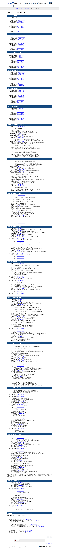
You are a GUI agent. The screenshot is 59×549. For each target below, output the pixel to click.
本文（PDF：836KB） (21, 299)
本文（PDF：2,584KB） (20, 470)
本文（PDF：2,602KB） (20, 413)
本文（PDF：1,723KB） (20, 454)
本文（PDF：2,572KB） (20, 364)
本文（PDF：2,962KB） (20, 438)
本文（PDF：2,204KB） (20, 215)
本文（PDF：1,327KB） (21, 198)
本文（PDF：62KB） (30, 521)
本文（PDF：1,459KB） (21, 171)
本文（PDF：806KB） (20, 207)
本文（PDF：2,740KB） (20, 401)
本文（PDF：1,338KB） (21, 230)
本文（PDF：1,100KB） (20, 269)
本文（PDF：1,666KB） (20, 84)
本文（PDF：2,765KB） (20, 356)
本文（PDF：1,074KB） (20, 95)
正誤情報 (10, 513)
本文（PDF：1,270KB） (21, 200)
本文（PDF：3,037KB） (20, 352)
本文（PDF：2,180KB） (20, 96)
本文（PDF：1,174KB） (20, 40)
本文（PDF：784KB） (20, 276)
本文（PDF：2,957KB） (20, 60)
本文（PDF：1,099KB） (20, 186)
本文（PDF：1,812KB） (20, 135)
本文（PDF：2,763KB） (20, 451)
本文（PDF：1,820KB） (20, 61)
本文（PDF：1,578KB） (21, 91)
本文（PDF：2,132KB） (20, 39)
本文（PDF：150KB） (28, 531)
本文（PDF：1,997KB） (20, 27)
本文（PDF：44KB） (30, 530)
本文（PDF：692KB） (20, 221)
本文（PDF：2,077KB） (20, 97)
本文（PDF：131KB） (39, 525)
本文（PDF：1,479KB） (20, 80)
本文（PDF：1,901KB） (20, 49)
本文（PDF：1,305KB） (21, 280)
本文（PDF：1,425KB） (21, 304)
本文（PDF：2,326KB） (21, 482)
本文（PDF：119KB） (30, 532)
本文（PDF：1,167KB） (21, 233)
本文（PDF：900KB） (20, 44)
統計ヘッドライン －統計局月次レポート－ (24, 8)
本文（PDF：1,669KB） (21, 195)
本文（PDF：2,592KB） (20, 316)
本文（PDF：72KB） (29, 519)
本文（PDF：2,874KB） (20, 460)
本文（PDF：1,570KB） (20, 22)
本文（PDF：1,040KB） (20, 308)
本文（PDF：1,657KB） (20, 45)
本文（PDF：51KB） (42, 526)
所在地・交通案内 (42, 546)
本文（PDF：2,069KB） (20, 496)
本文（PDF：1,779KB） (20, 78)
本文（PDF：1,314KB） (20, 77)
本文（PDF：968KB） (20, 241)
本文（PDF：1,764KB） (20, 114)
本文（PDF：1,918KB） (21, 72)
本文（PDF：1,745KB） (20, 26)
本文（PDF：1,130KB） (20, 113)
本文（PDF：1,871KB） (20, 66)
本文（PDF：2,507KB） (20, 499)
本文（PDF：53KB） (36, 520)
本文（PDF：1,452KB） (21, 56)
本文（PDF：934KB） (20, 505)
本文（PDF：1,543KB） (20, 43)
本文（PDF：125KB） (40, 516)
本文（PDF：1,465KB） (21, 92)
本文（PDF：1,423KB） (20, 238)
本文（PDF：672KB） (20, 256)
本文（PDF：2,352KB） (21, 389)
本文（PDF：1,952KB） (20, 48)
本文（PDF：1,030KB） (20, 291)
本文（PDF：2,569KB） (20, 418)
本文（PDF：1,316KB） (20, 488)
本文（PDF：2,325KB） (20, 421)
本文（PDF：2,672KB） (21, 141)
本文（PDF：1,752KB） (21, 90)
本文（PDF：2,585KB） (20, 424)
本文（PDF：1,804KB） (21, 149)
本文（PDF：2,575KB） (20, 404)
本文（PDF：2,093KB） (20, 410)
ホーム (8, 8)
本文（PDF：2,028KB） (21, 37)
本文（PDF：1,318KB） (20, 112)
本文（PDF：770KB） (21, 184)
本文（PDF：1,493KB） (20, 277)
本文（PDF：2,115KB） (20, 102)
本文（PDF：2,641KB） (20, 358)
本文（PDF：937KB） (20, 62)
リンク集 (31, 3)
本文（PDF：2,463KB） (20, 366)
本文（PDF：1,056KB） (20, 502)
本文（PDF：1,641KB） (21, 166)
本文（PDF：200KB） (27, 529)
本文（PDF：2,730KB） (20, 370)
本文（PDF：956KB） (21, 211)
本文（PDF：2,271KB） (20, 31)
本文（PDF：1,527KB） (20, 288)
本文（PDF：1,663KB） (20, 83)
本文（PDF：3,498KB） (20, 360)
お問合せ (35, 3)
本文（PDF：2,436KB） (21, 442)
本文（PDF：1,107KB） (20, 250)
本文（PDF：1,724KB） (21, 109)
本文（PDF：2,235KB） (21, 126)
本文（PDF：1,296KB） (21, 228)
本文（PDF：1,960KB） (20, 467)
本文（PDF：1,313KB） (21, 133)
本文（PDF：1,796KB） (21, 301)
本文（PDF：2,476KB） (20, 407)
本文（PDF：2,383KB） (20, 491)
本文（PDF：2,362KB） (21, 153)
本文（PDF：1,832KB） (20, 394)
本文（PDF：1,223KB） (20, 119)
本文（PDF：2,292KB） (20, 428)
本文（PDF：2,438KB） (20, 331)
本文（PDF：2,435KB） (21, 55)
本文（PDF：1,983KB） (20, 445)
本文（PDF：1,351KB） (20, 101)
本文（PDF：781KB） (21, 185)
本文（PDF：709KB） (20, 258)
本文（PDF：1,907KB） (20, 293)
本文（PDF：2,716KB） (20, 396)
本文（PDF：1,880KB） (20, 448)
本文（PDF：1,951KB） (21, 17)
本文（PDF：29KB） (34, 524)
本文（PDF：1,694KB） (20, 205)
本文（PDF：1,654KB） (20, 457)
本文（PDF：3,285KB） (21, 336)
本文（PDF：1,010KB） (21, 223)
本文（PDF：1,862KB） (21, 20)
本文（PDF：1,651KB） (20, 85)
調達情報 (27, 3)
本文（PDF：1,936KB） (21, 108)
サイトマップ (46, 3)
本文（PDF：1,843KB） (20, 21)
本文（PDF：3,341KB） (21, 376)
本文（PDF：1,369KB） (20, 100)
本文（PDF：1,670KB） (20, 118)
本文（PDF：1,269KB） (21, 137)
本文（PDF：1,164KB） (21, 38)
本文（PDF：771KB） (20, 253)
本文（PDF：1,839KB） (20, 103)
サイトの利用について (49, 546)
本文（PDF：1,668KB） (20, 28)
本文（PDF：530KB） (20, 209)
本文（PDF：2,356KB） (20, 485)
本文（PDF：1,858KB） (20, 79)
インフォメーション (12, 8)
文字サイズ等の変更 (40, 3)
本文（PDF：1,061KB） (20, 508)
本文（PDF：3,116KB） (20, 25)
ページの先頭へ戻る (49, 543)
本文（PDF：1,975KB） (20, 436)
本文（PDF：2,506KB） (20, 328)
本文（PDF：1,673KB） (20, 120)
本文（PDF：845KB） (21, 263)
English (51, 3)
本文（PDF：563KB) (20, 271)
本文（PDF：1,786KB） (21, 169)
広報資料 (17, 8)
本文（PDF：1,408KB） (20, 67)
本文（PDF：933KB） (20, 57)
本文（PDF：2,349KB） (21, 319)
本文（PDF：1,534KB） (20, 235)
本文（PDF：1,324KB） (21, 178)
